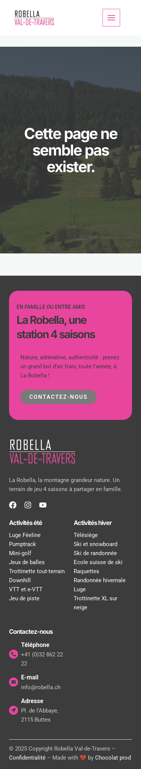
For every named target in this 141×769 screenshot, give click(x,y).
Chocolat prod (113, 757)
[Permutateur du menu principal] (111, 17)
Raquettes (86, 570)
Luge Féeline (25, 534)
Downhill (20, 579)
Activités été (25, 522)
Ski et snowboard (95, 543)
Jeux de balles (27, 561)
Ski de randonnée (95, 552)
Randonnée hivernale (100, 579)
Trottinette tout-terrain (37, 570)
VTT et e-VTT (25, 588)
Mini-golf (20, 552)
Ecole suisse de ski (98, 561)
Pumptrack (22, 543)
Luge (80, 588)
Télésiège (86, 534)
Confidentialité (27, 757)
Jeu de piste (24, 597)
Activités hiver (93, 522)
